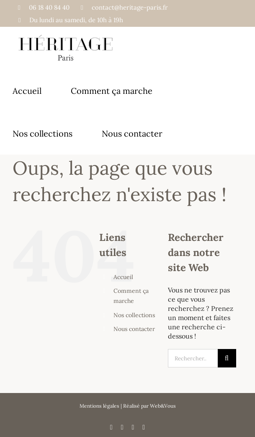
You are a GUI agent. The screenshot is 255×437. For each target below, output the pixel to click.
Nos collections (134, 315)
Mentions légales (99, 406)
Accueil (123, 277)
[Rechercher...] (193, 358)
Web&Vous (163, 406)
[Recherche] (227, 358)
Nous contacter (134, 329)
